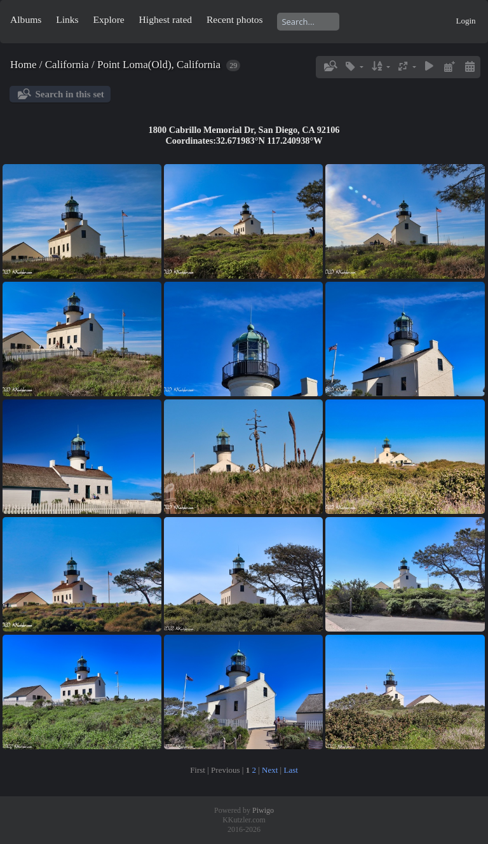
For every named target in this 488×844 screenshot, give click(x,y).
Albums (25, 19)
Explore (108, 19)
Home (23, 65)
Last (290, 770)
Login (465, 20)
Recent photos (235, 19)
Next (270, 770)
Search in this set (69, 94)
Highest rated (166, 19)
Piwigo (263, 810)
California (67, 65)
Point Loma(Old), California (158, 65)
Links (67, 19)
